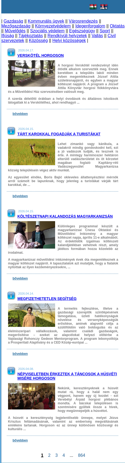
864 (81, 455)
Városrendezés (83, 21)
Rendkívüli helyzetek (67, 35)
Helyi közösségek (69, 40)
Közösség (38, 40)
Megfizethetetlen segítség (47, 298)
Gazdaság (13, 21)
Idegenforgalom (90, 26)
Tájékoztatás (31, 35)
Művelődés (15, 31)
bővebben (20, 114)
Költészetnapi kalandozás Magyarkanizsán (65, 216)
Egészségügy (82, 31)
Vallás (97, 35)
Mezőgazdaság (16, 26)
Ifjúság (7, 35)
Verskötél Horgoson (40, 55)
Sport (105, 31)
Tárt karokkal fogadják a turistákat (59, 134)
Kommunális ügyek (46, 21)
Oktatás (117, 26)
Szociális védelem (47, 31)
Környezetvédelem (53, 26)
